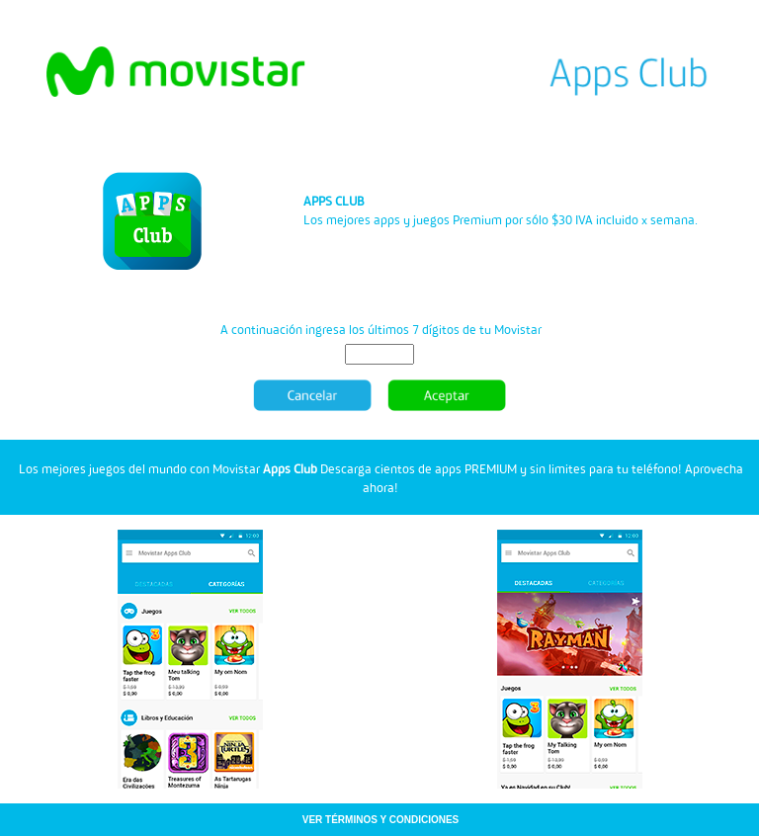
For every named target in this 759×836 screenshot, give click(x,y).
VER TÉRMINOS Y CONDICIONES (381, 819)
